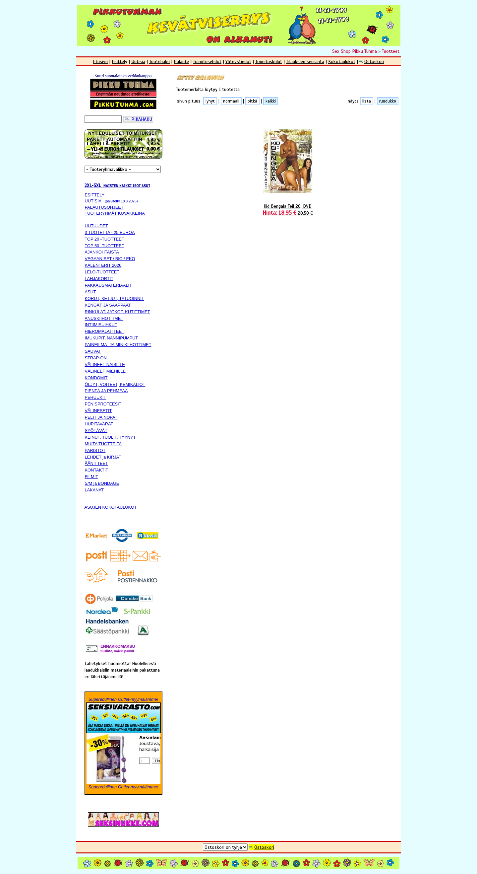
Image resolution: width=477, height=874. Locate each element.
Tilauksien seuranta (305, 61)
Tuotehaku (159, 61)
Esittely (119, 61)
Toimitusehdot (207, 61)
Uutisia (138, 61)
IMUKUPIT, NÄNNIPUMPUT (111, 337)
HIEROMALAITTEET (104, 331)
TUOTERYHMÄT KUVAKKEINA (115, 213)
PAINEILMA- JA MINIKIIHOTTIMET (118, 344)
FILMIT (91, 476)
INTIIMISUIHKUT (101, 324)
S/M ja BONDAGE (102, 483)
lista (366, 101)
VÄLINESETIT (98, 410)
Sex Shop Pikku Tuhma (354, 51)
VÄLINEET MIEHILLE (105, 371)
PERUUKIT (95, 397)
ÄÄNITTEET (96, 463)
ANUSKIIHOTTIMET (104, 318)
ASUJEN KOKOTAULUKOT (111, 507)
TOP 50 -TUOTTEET (104, 245)
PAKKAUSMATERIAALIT (108, 285)
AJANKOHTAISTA (102, 252)
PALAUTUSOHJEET (104, 207)
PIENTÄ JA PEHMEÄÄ (106, 390)
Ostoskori (374, 61)
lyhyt (210, 101)
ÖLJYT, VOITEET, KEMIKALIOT (115, 384)
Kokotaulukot (341, 61)
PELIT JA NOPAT (101, 417)
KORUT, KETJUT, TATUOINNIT (114, 298)
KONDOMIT (96, 377)
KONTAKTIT (96, 470)
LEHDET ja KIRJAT (103, 457)
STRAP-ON (96, 357)
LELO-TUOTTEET (102, 271)
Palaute (181, 61)
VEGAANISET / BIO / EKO (110, 258)
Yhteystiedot (238, 61)
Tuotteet (390, 51)
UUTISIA (93, 200)
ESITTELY (95, 194)
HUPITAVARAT (99, 423)
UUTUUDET (96, 225)
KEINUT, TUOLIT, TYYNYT (110, 437)
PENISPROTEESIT (103, 403)
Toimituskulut (268, 61)
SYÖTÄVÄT (96, 430)
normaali (231, 101)
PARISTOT (95, 450)
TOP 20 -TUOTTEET (104, 239)
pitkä (252, 101)
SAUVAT (93, 351)
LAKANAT (94, 489)
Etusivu (100, 61)
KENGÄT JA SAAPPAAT (108, 305)
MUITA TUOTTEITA (103, 443)
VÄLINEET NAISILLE (105, 364)
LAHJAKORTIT (99, 278)
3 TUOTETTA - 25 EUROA (110, 232)
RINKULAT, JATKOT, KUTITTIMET (117, 311)
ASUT (90, 291)
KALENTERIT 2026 (103, 265)
